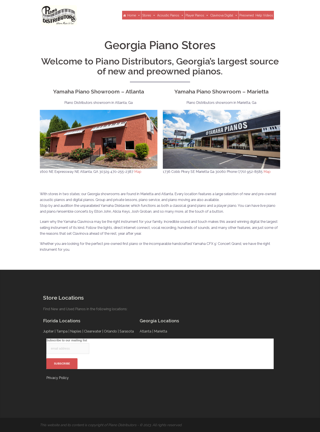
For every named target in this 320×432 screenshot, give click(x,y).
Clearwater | (94, 331)
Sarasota (127, 331)
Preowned (246, 15)
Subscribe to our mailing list (66, 340)
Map (137, 172)
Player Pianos (197, 15)
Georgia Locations (159, 320)
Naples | (77, 331)
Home (133, 15)
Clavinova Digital (224, 15)
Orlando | (112, 331)
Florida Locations (61, 320)
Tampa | (63, 331)
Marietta (160, 331)
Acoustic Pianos (170, 15)
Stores (148, 15)
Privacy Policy (57, 378)
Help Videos (264, 15)
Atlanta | (147, 331)
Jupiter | (49, 331)
